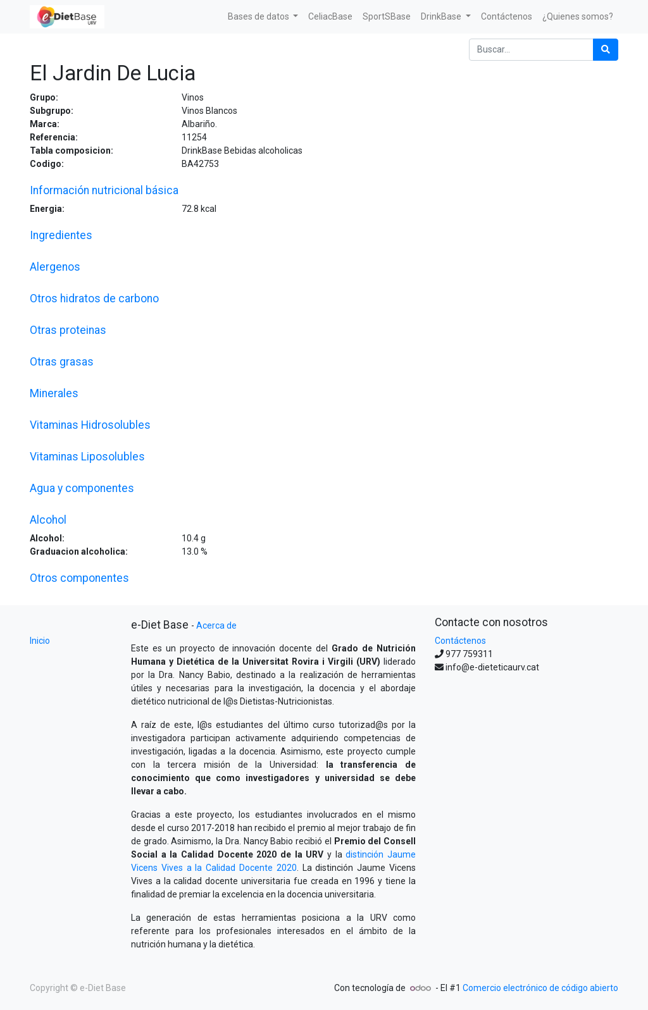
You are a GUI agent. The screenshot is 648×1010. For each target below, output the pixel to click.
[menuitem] (330, 16)
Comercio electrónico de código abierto (540, 988)
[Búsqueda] (605, 50)
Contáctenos (460, 641)
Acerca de (216, 625)
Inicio (40, 641)
